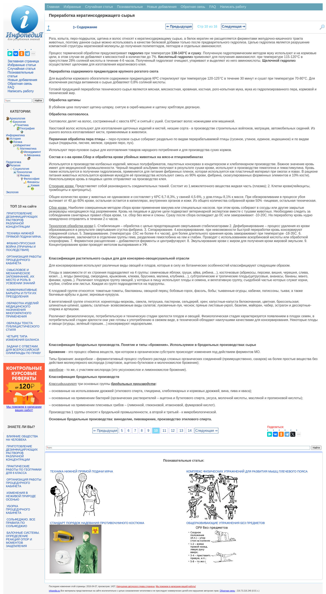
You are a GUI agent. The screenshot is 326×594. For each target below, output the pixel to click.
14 (190, 430)
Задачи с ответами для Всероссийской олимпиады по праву (23, 350)
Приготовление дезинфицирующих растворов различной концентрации (22, 220)
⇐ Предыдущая (179, 26)
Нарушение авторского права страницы (135, 586)
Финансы (33, 182)
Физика (25, 175)
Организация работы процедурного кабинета (23, 260)
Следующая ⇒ (233, 26)
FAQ (11, 87)
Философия (31, 178)
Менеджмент (32, 152)
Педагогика (13, 162)
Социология (21, 168)
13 (181, 430)
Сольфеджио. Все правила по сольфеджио (20, 523)
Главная (53, 7)
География (27, 128)
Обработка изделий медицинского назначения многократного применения (22, 309)
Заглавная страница (23, 61)
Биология (19, 121)
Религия (15, 165)
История (15, 138)
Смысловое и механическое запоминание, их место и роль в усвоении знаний (20, 276)
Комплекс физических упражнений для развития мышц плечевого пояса (247, 471)
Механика (33, 155)
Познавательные (130, 7)
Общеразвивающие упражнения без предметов (225, 523)
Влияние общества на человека (22, 438)
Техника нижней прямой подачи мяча (81, 471)
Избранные (72, 7)
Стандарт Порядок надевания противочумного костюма (97, 523)
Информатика (15, 135)
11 (164, 430)
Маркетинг (24, 145)
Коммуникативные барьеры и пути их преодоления (21, 293)
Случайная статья (21, 68)
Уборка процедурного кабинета (18, 509)
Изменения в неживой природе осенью (21, 496)
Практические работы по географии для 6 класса (23, 470)
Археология (17, 118)
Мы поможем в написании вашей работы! (176, 586)
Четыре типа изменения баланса (22, 338)
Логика (17, 142)
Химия (35, 185)
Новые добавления (22, 80)
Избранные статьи (22, 65)
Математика (28, 148)
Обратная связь (20, 83)
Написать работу (21, 91)
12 (173, 430)
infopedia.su (54, 591)
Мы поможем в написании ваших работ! (23, 408)
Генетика (23, 125)
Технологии (24, 172)
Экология (12, 192)
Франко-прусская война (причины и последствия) (21, 247)
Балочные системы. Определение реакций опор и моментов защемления (23, 539)
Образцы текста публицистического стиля (22, 326)
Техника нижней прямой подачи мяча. (24, 235)
